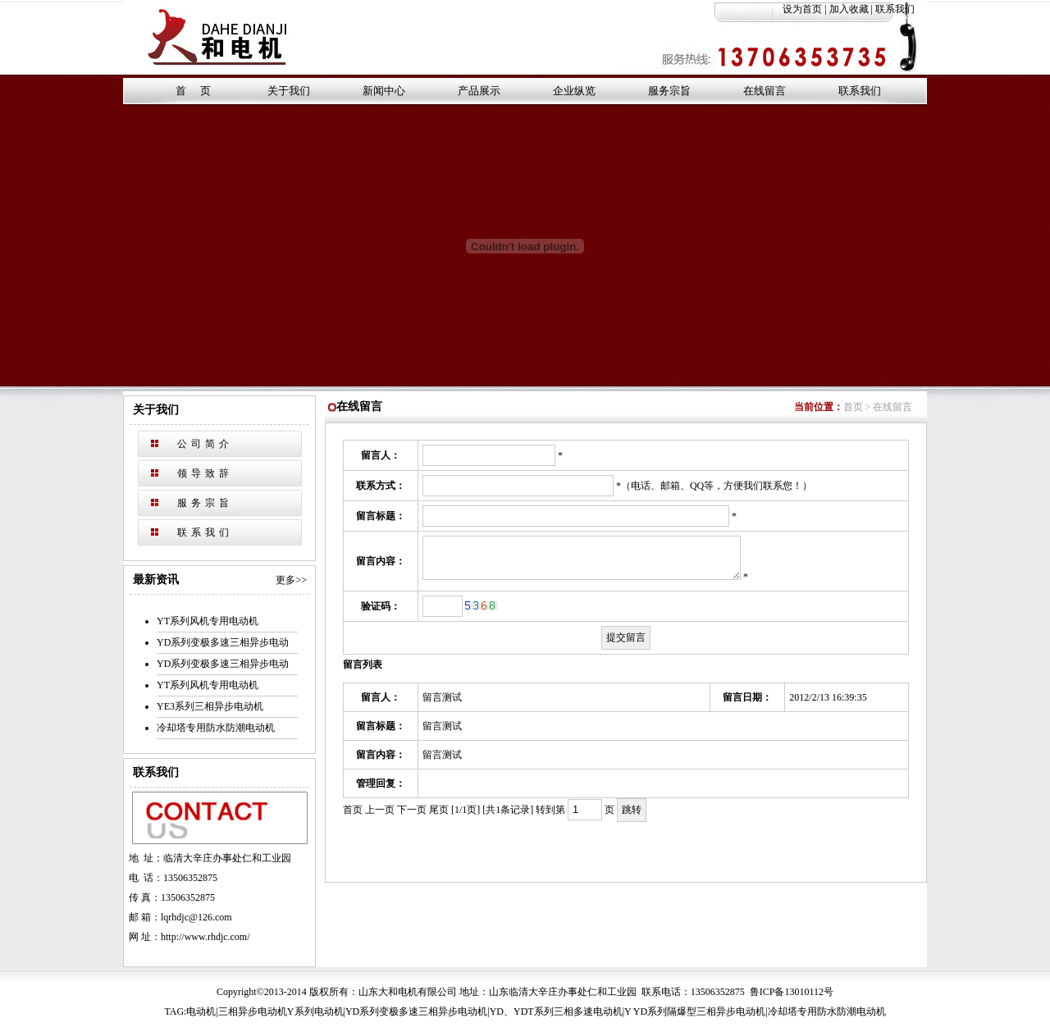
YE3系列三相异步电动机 (210, 706)
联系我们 (901, 9)
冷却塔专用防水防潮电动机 (216, 727)
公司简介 (205, 444)
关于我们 (288, 90)
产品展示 (479, 90)
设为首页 (802, 9)
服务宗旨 (669, 90)
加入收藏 (849, 9)
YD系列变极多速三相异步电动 (223, 642)
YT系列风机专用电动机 (207, 621)
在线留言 (764, 90)
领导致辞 (205, 473)
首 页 (193, 90)
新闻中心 (384, 90)
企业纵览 (574, 90)
